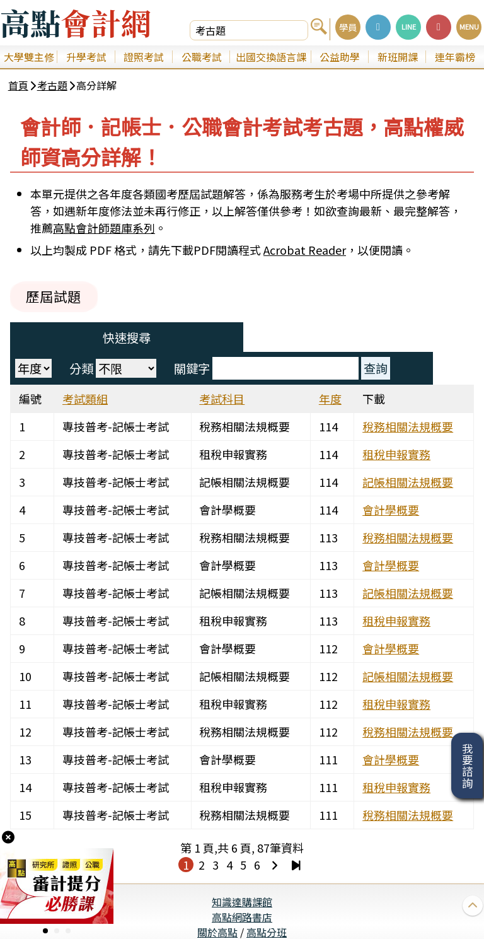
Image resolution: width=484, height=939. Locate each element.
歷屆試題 (58, 300)
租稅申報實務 (400, 428)
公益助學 (340, 56)
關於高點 (217, 906)
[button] (45, 930)
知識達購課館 (242, 876)
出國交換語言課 (271, 56)
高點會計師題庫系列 (104, 232)
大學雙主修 (29, 56)
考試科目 (224, 373)
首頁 (20, 87)
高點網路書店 (242, 891)
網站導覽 (242, 921)
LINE (408, 26)
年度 (331, 373)
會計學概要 (394, 483)
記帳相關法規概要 (411, 456)
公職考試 (202, 56)
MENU (469, 26)
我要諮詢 (467, 765)
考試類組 (89, 373)
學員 (348, 26)
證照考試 (144, 56)
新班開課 (397, 56)
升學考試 (86, 56)
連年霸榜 (455, 56)
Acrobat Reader (304, 254)
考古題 (54, 87)
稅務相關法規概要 (411, 400)
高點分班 (266, 906)
